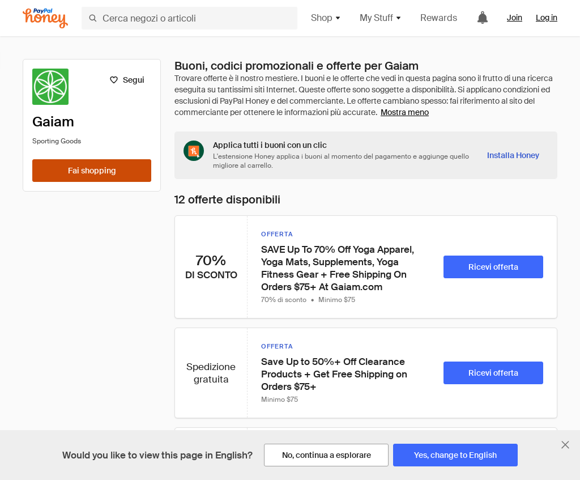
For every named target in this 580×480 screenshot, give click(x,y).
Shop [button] (326, 18)
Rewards (438, 18)
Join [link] (514, 17)
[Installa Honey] (513, 155)
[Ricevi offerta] (493, 267)
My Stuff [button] (381, 18)
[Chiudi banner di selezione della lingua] (565, 444)
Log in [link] (546, 17)
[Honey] (45, 18)
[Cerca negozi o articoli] (189, 18)
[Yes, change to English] (455, 455)
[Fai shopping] (91, 170)
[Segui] (126, 80)
